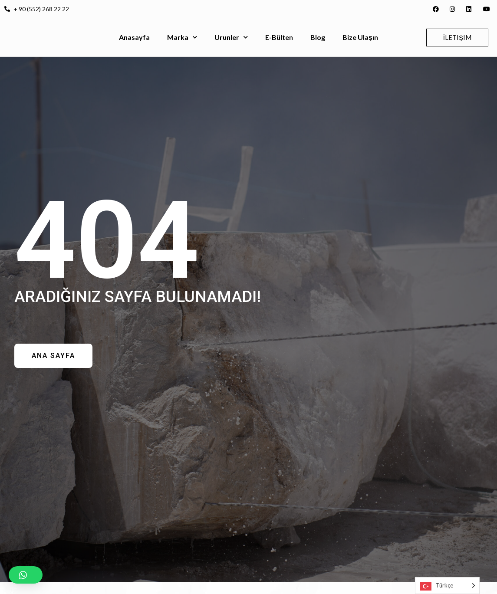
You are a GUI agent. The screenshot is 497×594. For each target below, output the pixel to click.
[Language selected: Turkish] (447, 585)
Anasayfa (134, 37)
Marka (182, 37)
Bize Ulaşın (360, 37)
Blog (317, 37)
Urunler (231, 37)
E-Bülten (279, 37)
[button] (26, 575)
